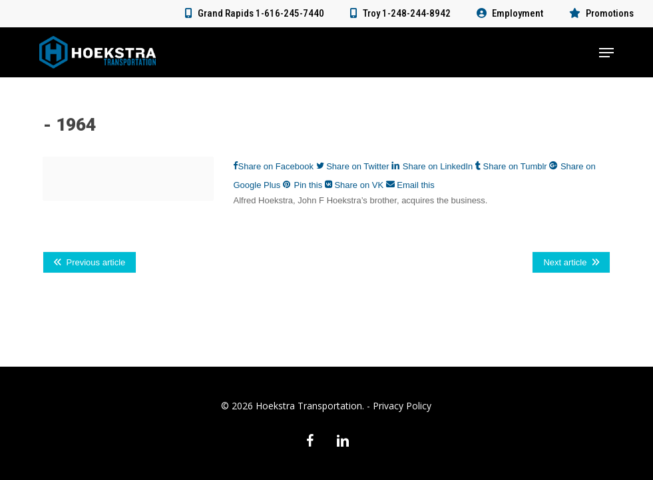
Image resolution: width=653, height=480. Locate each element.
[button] (606, 52)
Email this (410, 185)
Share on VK (355, 185)
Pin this (304, 185)
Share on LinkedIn (433, 166)
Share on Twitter (354, 166)
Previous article (95, 262)
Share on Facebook (274, 166)
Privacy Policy (402, 405)
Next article (564, 262)
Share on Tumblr (512, 166)
